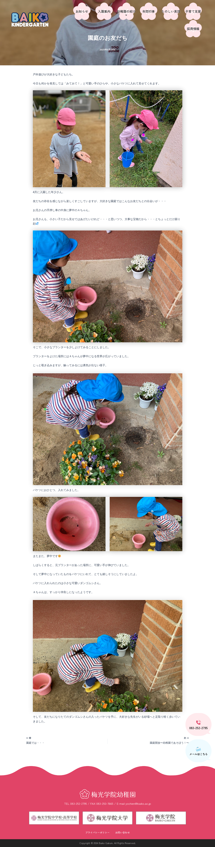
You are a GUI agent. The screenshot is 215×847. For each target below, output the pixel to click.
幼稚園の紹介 (126, 13)
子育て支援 (193, 11)
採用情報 (193, 28)
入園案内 (104, 11)
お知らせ (82, 11)
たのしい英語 (170, 11)
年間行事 (148, 11)
